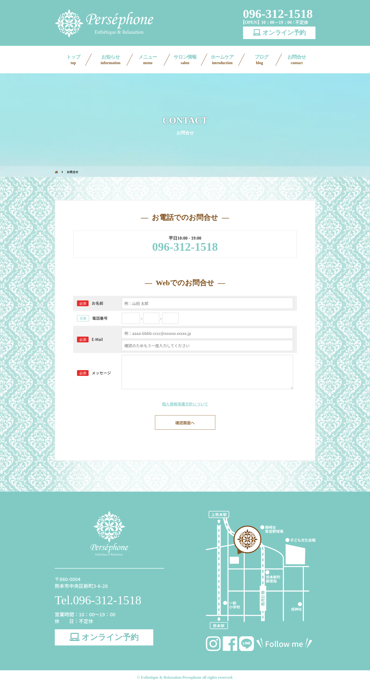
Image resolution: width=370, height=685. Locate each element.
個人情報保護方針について (185, 404)
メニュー (148, 60)
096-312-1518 (278, 13)
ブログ (260, 60)
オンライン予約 (279, 32)
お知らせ (110, 60)
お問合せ (296, 60)
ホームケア (222, 60)
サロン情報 (185, 60)
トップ (73, 60)
